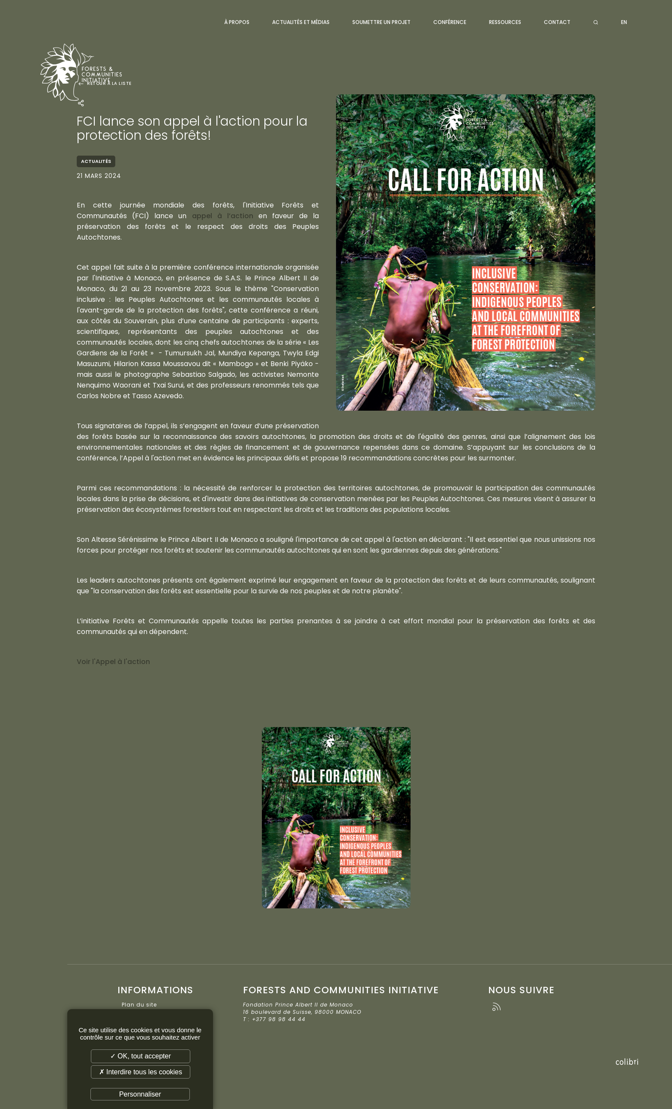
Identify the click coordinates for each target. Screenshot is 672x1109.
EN (624, 22)
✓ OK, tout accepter (140, 1056)
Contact (557, 22)
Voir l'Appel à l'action (113, 662)
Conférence (449, 22)
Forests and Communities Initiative (91, 70)
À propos (236, 22)
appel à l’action (222, 216)
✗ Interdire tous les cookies (140, 1072)
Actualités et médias (301, 22)
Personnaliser (140, 1094)
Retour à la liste (104, 83)
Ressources (505, 22)
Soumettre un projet (381, 22)
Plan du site (139, 1004)
